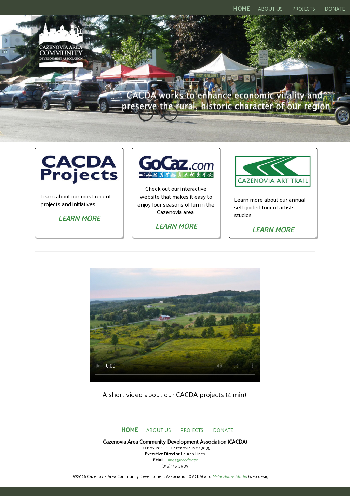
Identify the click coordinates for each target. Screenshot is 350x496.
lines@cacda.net (182, 459)
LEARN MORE (79, 218)
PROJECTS (303, 8)
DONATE (335, 8)
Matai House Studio (229, 476)
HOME (241, 8)
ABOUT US (270, 8)
